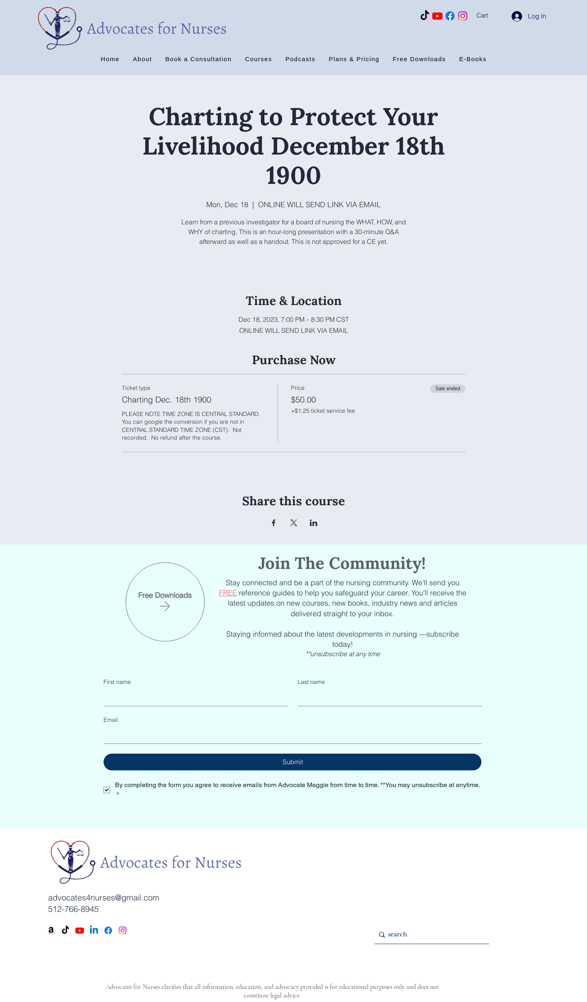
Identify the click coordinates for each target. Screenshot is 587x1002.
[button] (493, 15)
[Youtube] (437, 16)
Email (111, 719)
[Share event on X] (294, 523)
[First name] (193, 698)
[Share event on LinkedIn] (314, 523)
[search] (430, 934)
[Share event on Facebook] (274, 523)
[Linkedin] (94, 930)
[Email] (290, 735)
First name (117, 682)
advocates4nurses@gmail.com (103, 897)
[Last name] (387, 698)
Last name (311, 682)
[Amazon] (51, 930)
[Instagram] (463, 16)
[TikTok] (425, 16)
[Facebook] (450, 16)
